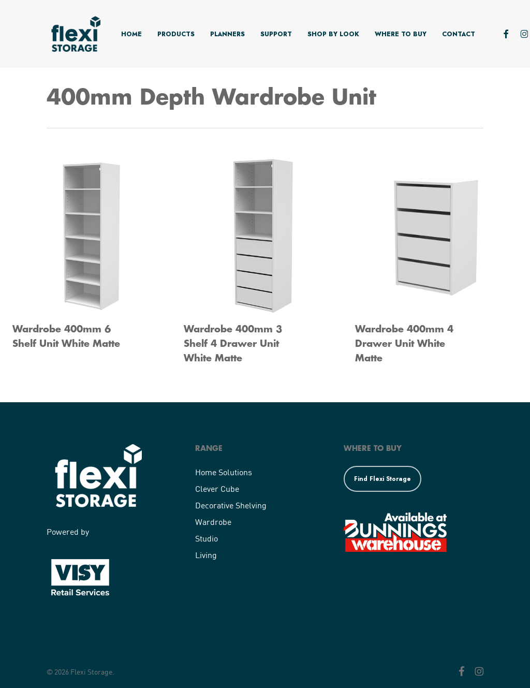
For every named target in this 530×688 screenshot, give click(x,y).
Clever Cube (217, 488)
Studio (206, 538)
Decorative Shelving (231, 505)
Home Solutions (223, 472)
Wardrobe (213, 521)
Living (206, 555)
